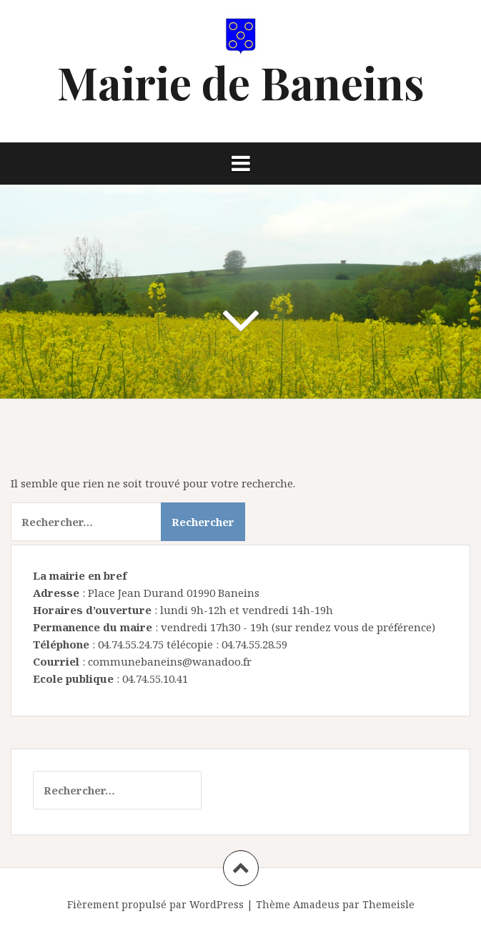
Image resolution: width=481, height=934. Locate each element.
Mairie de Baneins (241, 82)
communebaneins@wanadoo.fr (170, 661)
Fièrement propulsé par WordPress (155, 904)
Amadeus (316, 904)
